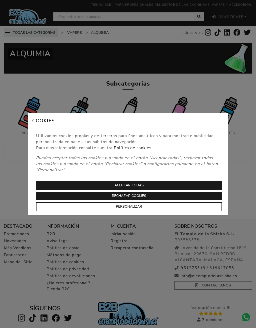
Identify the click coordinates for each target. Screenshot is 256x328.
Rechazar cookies (129, 195)
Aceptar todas (129, 185)
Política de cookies (133, 148)
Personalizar (129, 206)
